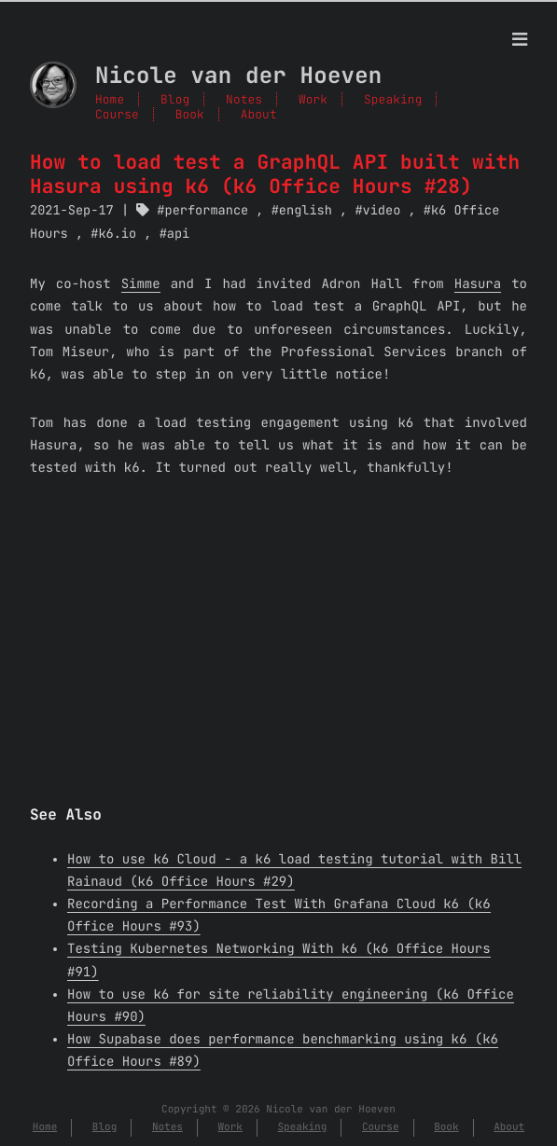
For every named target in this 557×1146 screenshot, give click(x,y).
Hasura (477, 284)
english (305, 210)
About (259, 114)
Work (313, 99)
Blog (174, 99)
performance (207, 210)
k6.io (117, 234)
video (382, 210)
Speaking (393, 99)
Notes (244, 99)
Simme (140, 284)
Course (117, 114)
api (178, 234)
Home (109, 99)
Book (189, 114)
